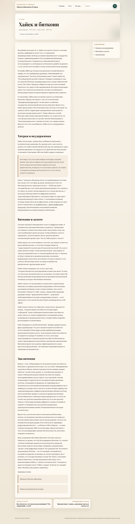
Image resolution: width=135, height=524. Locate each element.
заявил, (21, 73)
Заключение (100, 55)
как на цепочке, (51, 420)
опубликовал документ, (38, 73)
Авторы (78, 6)
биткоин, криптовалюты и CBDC (29, 34)
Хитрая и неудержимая (104, 48)
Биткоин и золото (102, 51)
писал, (25, 242)
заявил (51, 152)
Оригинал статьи (24, 472)
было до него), (38, 183)
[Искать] (115, 6)
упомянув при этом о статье (45, 82)
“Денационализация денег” (28, 102)
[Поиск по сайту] (102, 6)
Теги (70, 6)
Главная (61, 6)
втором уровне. (34, 423)
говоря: (46, 465)
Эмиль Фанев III (23, 30)
